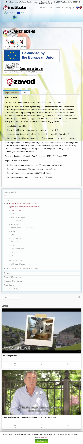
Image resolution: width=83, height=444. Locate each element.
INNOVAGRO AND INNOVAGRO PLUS (22, 228)
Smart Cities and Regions (17, 264)
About (10, 192)
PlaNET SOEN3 (16, 210)
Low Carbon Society (15, 260)
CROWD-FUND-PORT (17, 249)
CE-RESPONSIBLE (16, 221)
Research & (12, 277)
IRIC (12, 256)
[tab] (12, 92)
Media (9, 285)
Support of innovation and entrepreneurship (24, 207)
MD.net (13, 231)
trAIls (12, 235)
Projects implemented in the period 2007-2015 (22, 268)
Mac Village (14, 224)
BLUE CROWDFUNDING (18, 217)
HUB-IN (13, 214)
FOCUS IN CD (15, 252)
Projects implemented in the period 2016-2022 (22, 203)
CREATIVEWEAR (16, 238)
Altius (57, 442)
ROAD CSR (14, 242)
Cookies (37, 442)
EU (8, 196)
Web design (52, 442)
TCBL (12, 245)
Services (7, 273)
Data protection (44, 442)
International (13, 281)
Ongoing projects (12, 200)
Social (11, 289)
